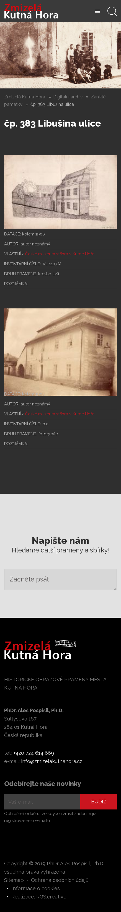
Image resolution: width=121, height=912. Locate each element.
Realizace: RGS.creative (38, 897)
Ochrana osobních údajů (60, 880)
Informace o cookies (35, 888)
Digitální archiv (68, 96)
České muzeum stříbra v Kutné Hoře (59, 253)
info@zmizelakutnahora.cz (51, 761)
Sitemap (14, 880)
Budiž (98, 801)
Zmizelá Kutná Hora (24, 96)
